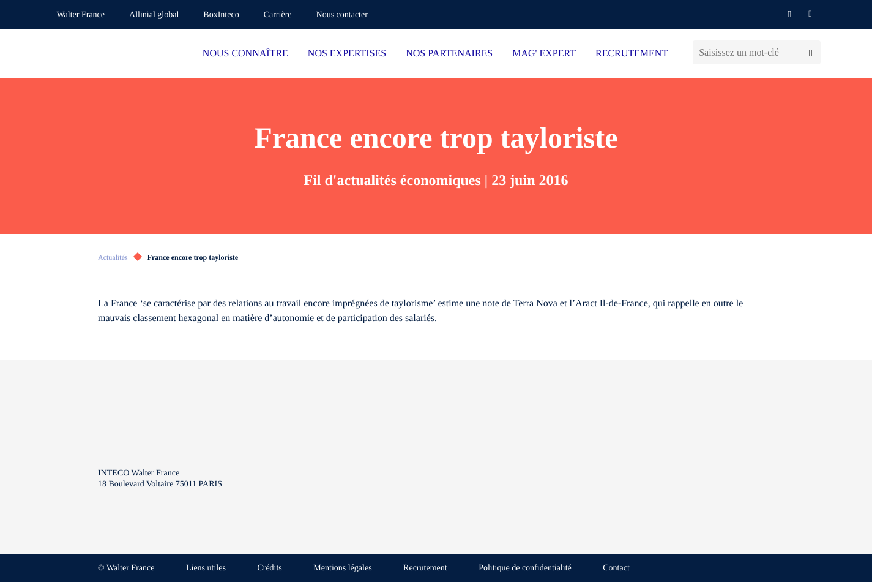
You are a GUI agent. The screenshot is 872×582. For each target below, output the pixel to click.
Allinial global (154, 15)
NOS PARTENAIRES (449, 53)
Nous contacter (342, 15)
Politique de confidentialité (525, 568)
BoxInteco (221, 15)
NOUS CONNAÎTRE (245, 53)
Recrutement (425, 568)
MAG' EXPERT (544, 53)
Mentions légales (342, 568)
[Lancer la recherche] (810, 52)
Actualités (113, 257)
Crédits (269, 568)
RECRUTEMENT (631, 53)
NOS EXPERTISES (347, 53)
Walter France (81, 15)
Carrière (278, 15)
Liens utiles (206, 568)
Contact (616, 568)
